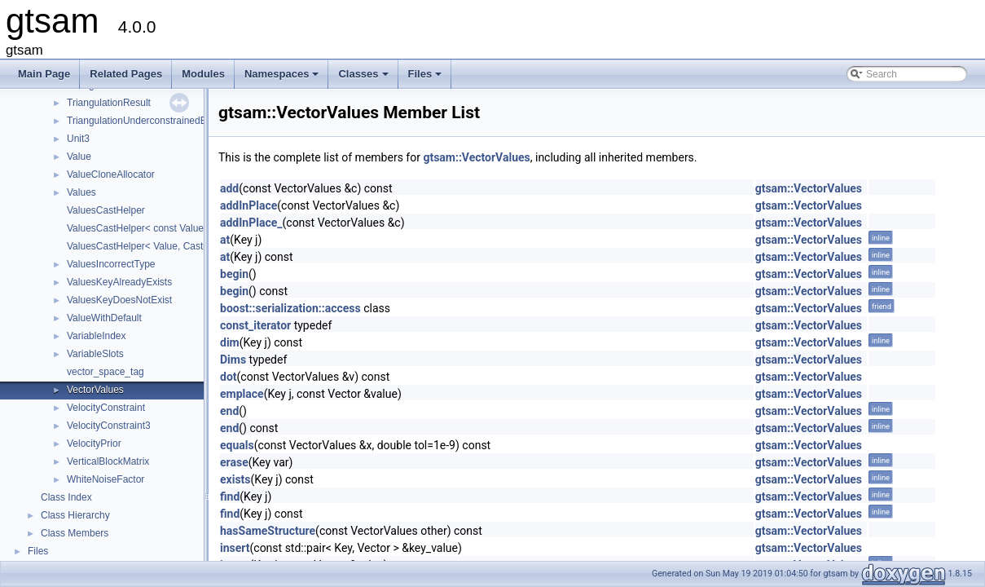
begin (234, 273)
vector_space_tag (105, 371)
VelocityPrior (94, 443)
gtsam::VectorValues (476, 157)
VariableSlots (95, 354)
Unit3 (78, 138)
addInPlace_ (251, 222)
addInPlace (248, 205)
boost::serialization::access (290, 308)
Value (79, 156)
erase (234, 462)
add (229, 188)
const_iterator (255, 325)
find (230, 496)
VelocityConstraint (106, 407)
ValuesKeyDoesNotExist (119, 300)
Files (426, 78)
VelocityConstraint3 (109, 425)
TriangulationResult (109, 102)
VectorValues (95, 389)
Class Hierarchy (75, 515)
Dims (233, 359)
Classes (364, 78)
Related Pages (126, 74)
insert (235, 547)
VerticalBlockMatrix (108, 461)
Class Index (66, 497)
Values (81, 192)
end (229, 410)
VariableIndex (96, 336)
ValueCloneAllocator (111, 174)
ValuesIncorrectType (111, 264)
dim (230, 342)
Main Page (44, 74)
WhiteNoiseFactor (105, 479)
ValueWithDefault (104, 318)
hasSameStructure (267, 530)
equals (237, 445)
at (225, 239)
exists (235, 479)
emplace (242, 393)
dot (228, 376)
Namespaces (283, 78)
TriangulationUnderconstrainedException (155, 120)
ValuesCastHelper (106, 210)
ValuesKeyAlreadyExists (119, 282)
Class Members (74, 533)
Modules (203, 74)
